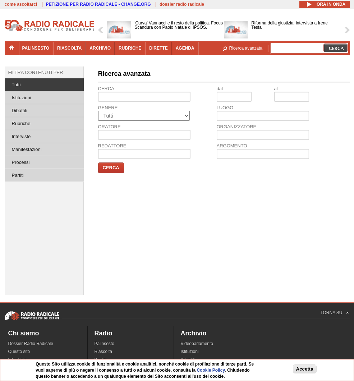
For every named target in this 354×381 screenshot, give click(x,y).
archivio (100, 48)
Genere (108, 107)
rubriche (130, 48)
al (276, 88)
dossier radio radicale (182, 4)
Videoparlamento (197, 343)
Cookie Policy (211, 370)
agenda (185, 48)
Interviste (21, 136)
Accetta (304, 369)
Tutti (16, 84)
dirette (158, 48)
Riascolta (103, 351)
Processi (21, 162)
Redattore (112, 145)
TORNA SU (331, 312)
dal (220, 88)
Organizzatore (237, 126)
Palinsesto (104, 343)
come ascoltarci (21, 4)
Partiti (18, 175)
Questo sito (19, 351)
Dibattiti (19, 110)
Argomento (232, 145)
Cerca (106, 88)
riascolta (69, 48)
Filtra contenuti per (35, 72)
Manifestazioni (27, 149)
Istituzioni (21, 97)
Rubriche (21, 123)
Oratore (109, 126)
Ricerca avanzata (246, 48)
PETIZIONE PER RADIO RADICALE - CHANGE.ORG (98, 4)
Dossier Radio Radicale (30, 343)
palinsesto (36, 48)
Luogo (225, 107)
